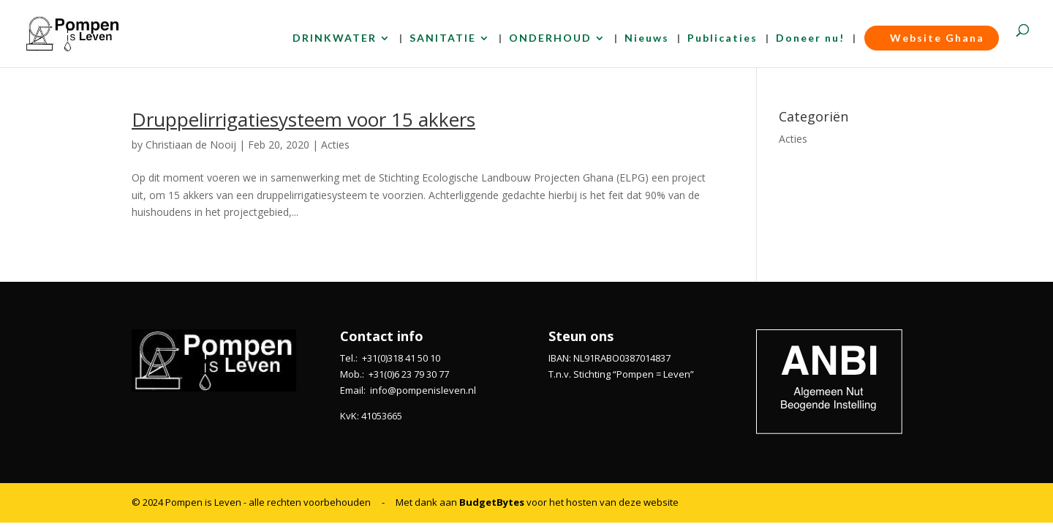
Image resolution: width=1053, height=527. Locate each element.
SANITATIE (443, 38)
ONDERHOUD (550, 38)
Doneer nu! (810, 38)
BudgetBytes (491, 502)
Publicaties (722, 38)
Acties (335, 145)
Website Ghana (931, 37)
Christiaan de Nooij (191, 145)
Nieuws (646, 38)
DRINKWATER (334, 38)
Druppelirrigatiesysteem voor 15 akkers (303, 119)
